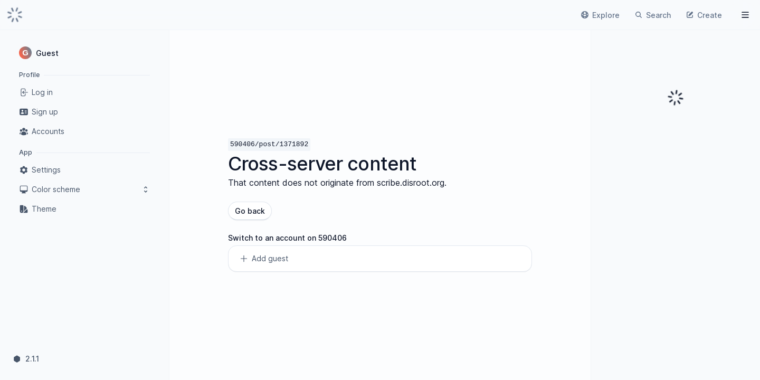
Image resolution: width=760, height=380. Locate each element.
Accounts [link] (41, 131)
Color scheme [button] (84, 189)
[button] (84, 52)
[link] (14, 14)
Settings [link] (40, 170)
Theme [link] (37, 209)
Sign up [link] (38, 112)
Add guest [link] (263, 258)
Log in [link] (36, 92)
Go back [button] (250, 210)
